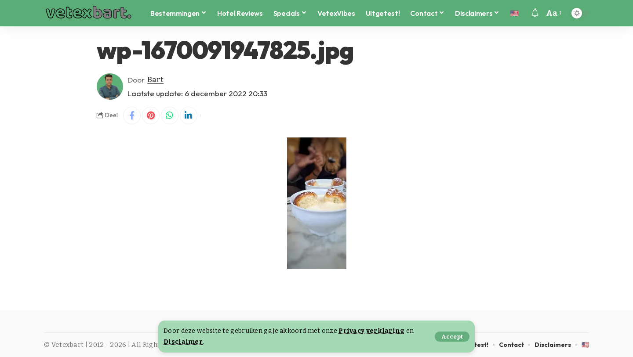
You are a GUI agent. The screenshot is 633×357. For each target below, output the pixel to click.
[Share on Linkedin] (188, 115)
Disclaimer (183, 342)
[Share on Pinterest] (151, 115)
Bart (155, 79)
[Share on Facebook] (132, 115)
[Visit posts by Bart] (110, 86)
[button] (452, 337)
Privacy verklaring (371, 331)
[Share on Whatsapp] (169, 115)
